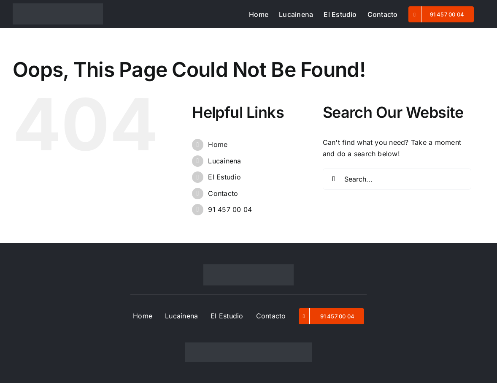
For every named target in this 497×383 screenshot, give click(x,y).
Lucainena (224, 161)
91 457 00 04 (230, 209)
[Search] (333, 179)
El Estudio (224, 177)
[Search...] (397, 179)
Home (217, 144)
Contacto (223, 193)
